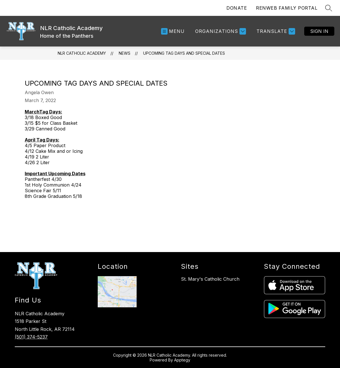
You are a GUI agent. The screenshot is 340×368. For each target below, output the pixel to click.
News (124, 53)
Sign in (319, 31)
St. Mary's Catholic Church (210, 279)
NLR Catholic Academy (82, 53)
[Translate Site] (275, 31)
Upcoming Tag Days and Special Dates (184, 53)
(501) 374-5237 (31, 337)
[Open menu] (173, 31)
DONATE (236, 8)
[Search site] (328, 8)
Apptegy (182, 360)
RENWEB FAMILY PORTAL (286, 8)
